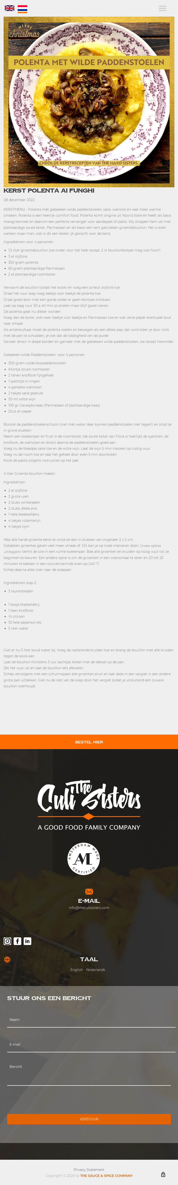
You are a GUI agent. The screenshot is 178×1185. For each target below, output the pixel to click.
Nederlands (95, 970)
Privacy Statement (89, 1170)
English (76, 970)
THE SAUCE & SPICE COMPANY (106, 1176)
